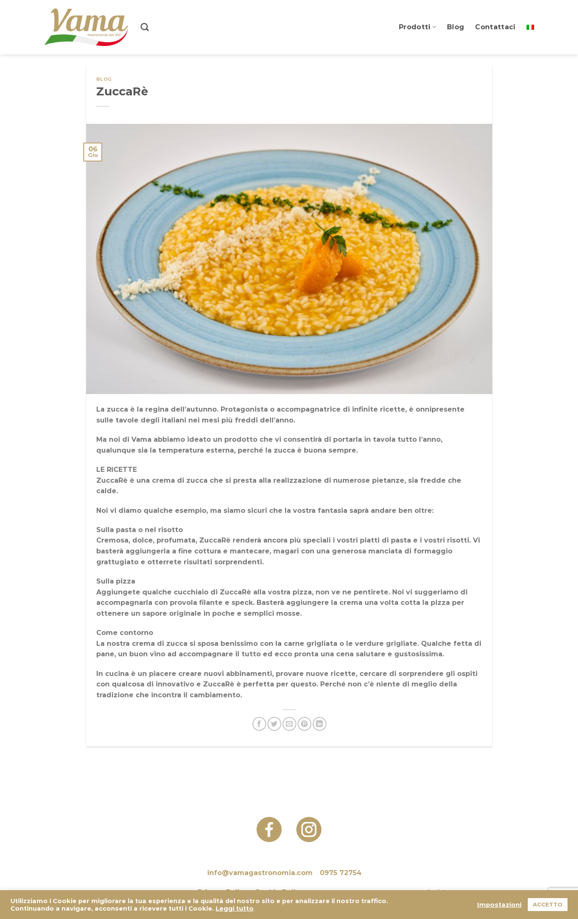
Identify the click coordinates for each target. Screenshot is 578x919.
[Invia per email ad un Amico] (289, 724)
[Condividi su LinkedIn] (319, 724)
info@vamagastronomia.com (260, 873)
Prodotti (417, 27)
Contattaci (495, 27)
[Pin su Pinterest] (304, 724)
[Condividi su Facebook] (259, 724)
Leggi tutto (235, 908)
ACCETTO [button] (548, 904)
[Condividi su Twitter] (274, 724)
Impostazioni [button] (499, 905)
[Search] (145, 27)
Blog (455, 27)
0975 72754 (341, 873)
